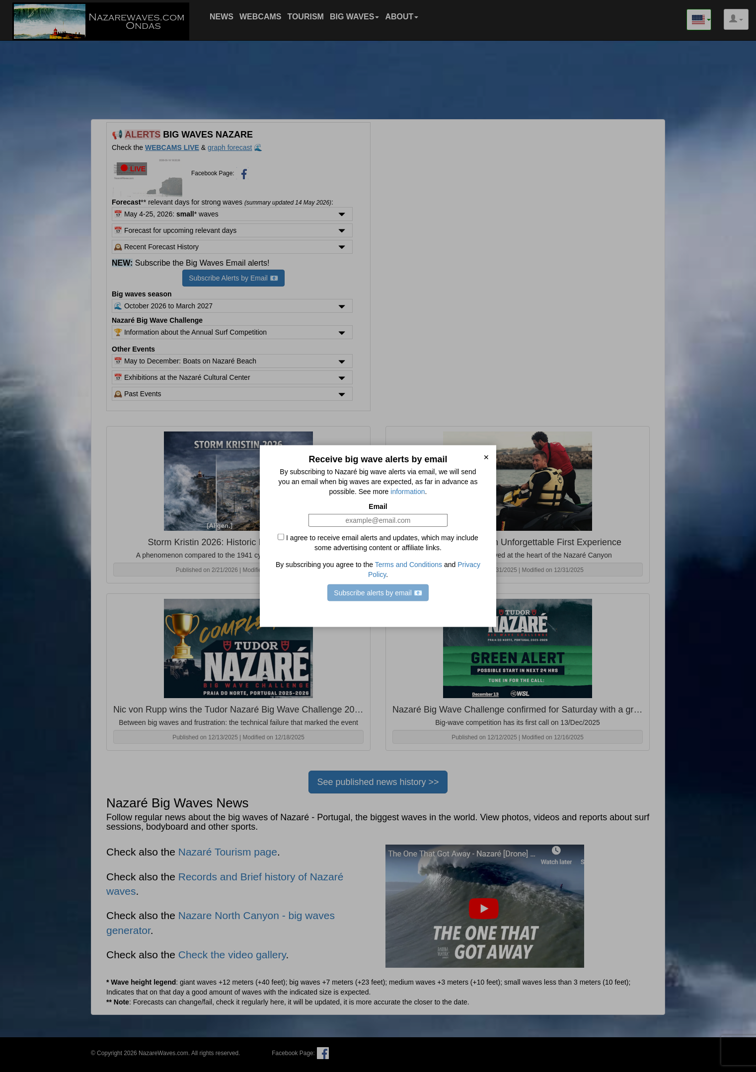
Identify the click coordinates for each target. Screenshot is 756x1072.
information (407, 492)
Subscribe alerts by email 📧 (378, 593)
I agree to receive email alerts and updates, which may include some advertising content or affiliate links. (378, 543)
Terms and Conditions (408, 565)
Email (378, 506)
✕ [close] (486, 457)
